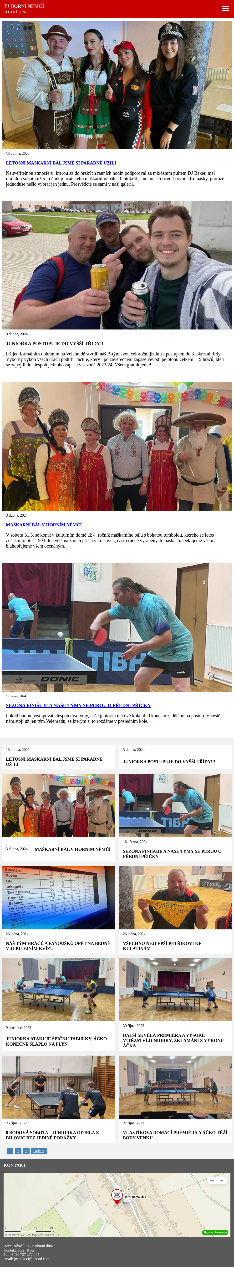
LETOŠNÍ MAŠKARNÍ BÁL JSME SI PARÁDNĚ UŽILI (61, 162)
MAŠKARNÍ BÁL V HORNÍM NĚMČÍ (44, 524)
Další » (38, 1151)
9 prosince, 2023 (18, 1028)
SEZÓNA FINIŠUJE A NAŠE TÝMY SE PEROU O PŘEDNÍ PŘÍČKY (78, 705)
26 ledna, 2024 (17, 934)
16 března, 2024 (135, 842)
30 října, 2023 (133, 1026)
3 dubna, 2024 (134, 750)
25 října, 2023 (16, 1123)
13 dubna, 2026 (18, 750)
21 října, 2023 (133, 1123)
